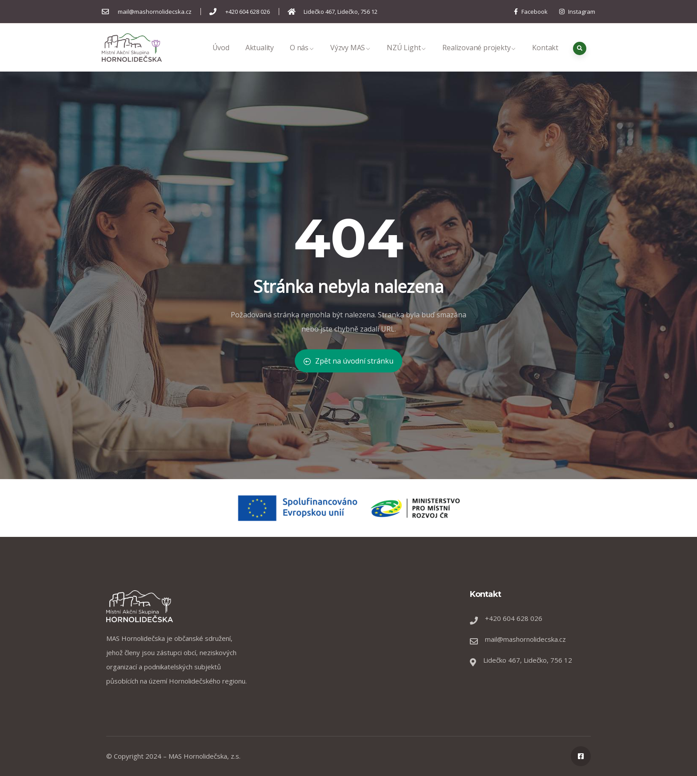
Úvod (220, 57)
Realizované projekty (479, 57)
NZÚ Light (406, 57)
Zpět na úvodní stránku (348, 361)
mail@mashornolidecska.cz (525, 639)
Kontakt (545, 57)
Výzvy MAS (350, 57)
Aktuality (259, 57)
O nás (302, 57)
